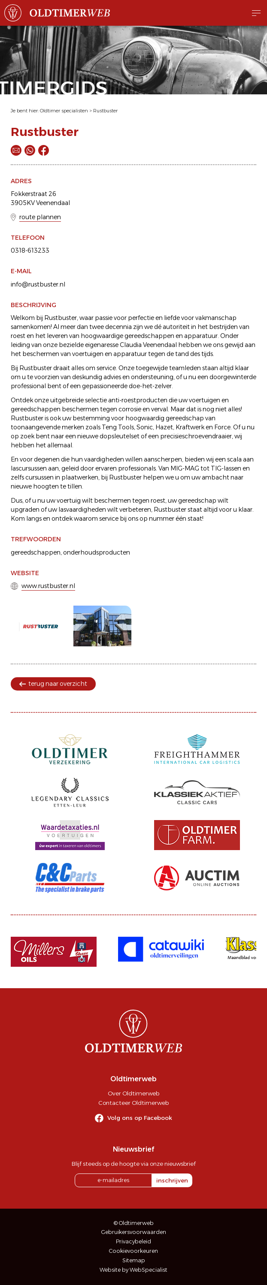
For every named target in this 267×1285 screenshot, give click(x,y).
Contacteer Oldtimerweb (133, 1102)
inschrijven (172, 1180)
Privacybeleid (133, 1241)
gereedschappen (36, 552)
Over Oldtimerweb (133, 1093)
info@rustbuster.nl (38, 284)
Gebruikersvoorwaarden (133, 1232)
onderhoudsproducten (96, 552)
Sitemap (133, 1260)
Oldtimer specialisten (64, 111)
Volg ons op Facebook (139, 1117)
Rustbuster (105, 111)
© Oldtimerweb (134, 1223)
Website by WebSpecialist (133, 1270)
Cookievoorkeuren (133, 1251)
